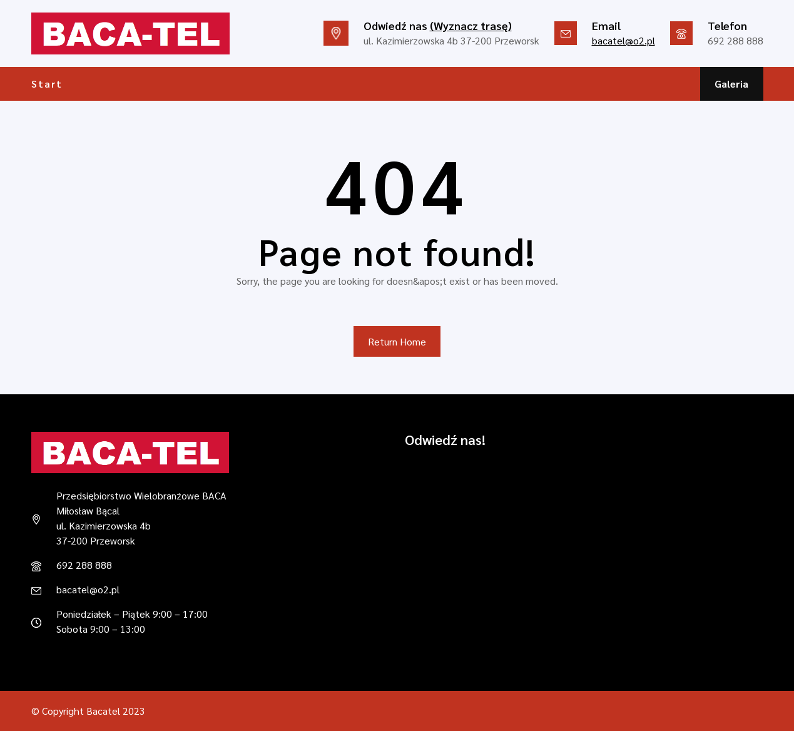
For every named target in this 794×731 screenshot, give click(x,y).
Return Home (397, 341)
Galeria (731, 83)
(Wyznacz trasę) (471, 25)
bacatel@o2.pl (623, 40)
